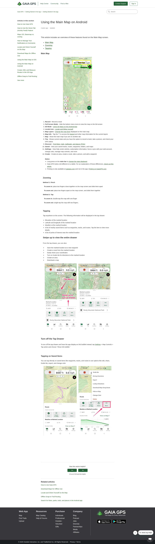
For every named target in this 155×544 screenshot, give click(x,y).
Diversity (76, 524)
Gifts (57, 527)
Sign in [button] (133, 3)
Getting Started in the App (33, 12)
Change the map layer (62, 132)
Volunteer (58, 524)
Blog (74, 515)
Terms (78, 542)
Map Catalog (40, 515)
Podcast (76, 518)
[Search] (122, 12)
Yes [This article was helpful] (72, 470)
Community (54, 3)
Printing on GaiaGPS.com (97, 169)
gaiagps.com (70, 169)
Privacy (72, 542)
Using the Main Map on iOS (26, 60)
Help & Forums (41, 518)
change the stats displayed (78, 161)
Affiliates (76, 532)
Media (75, 529)
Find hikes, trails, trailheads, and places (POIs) (69, 144)
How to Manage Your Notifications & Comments (26, 42)
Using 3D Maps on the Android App (65, 127)
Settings (98, 344)
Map (20, 515)
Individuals (59, 515)
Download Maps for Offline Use (26, 54)
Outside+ (58, 521)
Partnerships (77, 527)
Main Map (49, 42)
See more (20, 80)
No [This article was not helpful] (83, 470)
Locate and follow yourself (64, 129)
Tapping (48, 48)
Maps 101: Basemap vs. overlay (25, 35)
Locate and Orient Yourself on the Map (26, 48)
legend (72, 134)
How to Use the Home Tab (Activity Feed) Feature (26, 29)
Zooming (48, 45)
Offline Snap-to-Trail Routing (27, 76)
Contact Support (120, 3)
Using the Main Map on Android (25, 65)
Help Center (44, 3)
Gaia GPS (20, 12)
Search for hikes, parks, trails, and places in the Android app (61, 500)
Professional (60, 518)
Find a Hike (64, 3)
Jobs (75, 521)
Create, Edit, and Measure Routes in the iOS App (26, 71)
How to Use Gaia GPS (25, 24)
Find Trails (23, 518)
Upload (21, 521)
